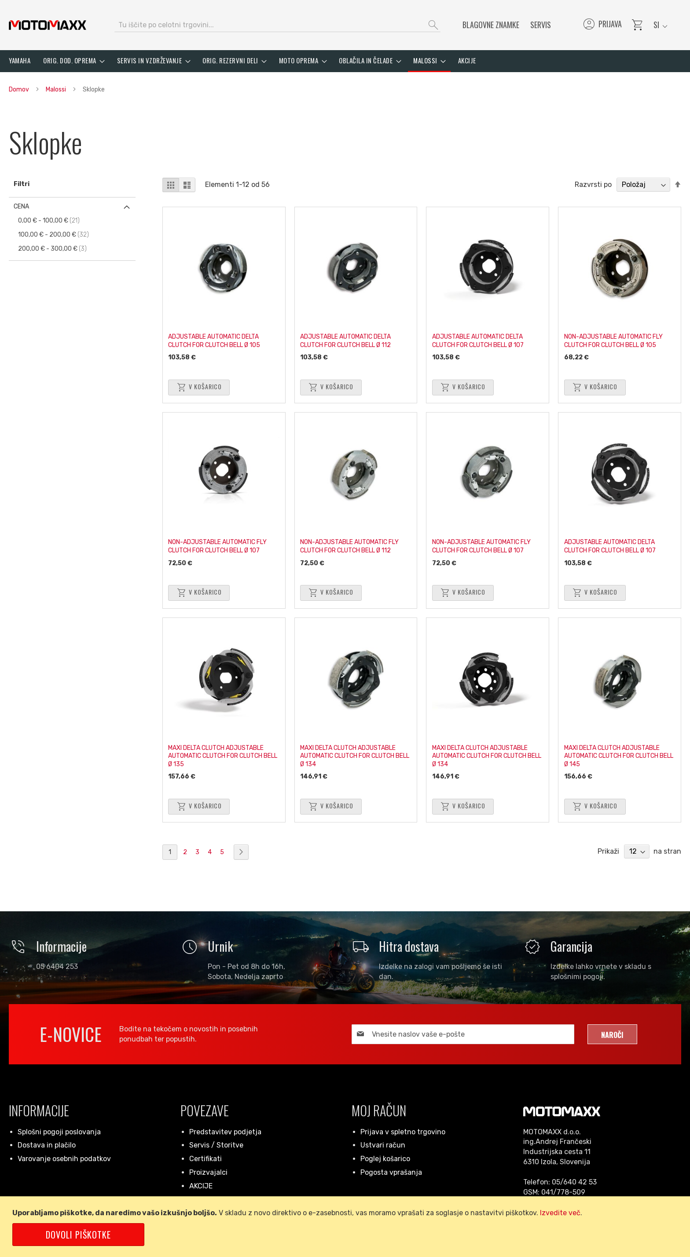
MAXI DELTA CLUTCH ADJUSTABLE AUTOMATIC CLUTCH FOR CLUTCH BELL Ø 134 (351, 752)
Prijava (602, 25)
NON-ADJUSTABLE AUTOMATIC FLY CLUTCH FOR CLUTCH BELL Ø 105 (616, 337)
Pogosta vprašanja (391, 1172)
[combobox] (277, 25)
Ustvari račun (382, 1145)
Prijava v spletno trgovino (402, 1132)
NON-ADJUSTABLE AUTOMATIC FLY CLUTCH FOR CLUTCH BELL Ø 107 (221, 543)
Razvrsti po (593, 184)
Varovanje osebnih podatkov (64, 1159)
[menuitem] (20, 60)
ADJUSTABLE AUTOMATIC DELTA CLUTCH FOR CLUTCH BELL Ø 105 (218, 337)
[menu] (345, 61)
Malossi (56, 89)
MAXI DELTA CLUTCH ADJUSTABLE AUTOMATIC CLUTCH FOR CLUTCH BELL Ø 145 (615, 752)
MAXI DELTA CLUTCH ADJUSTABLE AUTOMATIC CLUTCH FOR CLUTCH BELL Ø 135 (219, 752)
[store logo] (47, 25)
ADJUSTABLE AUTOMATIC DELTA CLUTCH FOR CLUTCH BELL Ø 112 (349, 337)
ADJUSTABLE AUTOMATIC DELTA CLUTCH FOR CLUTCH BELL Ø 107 (481, 337)
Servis (540, 24)
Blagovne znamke (490, 24)
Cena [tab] (21, 206)
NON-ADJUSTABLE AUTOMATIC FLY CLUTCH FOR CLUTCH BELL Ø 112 (353, 543)
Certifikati (205, 1159)
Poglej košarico (385, 1159)
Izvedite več (560, 1213)
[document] (346, 1226)
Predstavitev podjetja (225, 1132)
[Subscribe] (612, 1034)
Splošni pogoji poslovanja (59, 1132)
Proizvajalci (208, 1172)
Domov (19, 89)
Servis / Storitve (216, 1145)
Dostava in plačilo (47, 1145)
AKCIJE (201, 1186)
